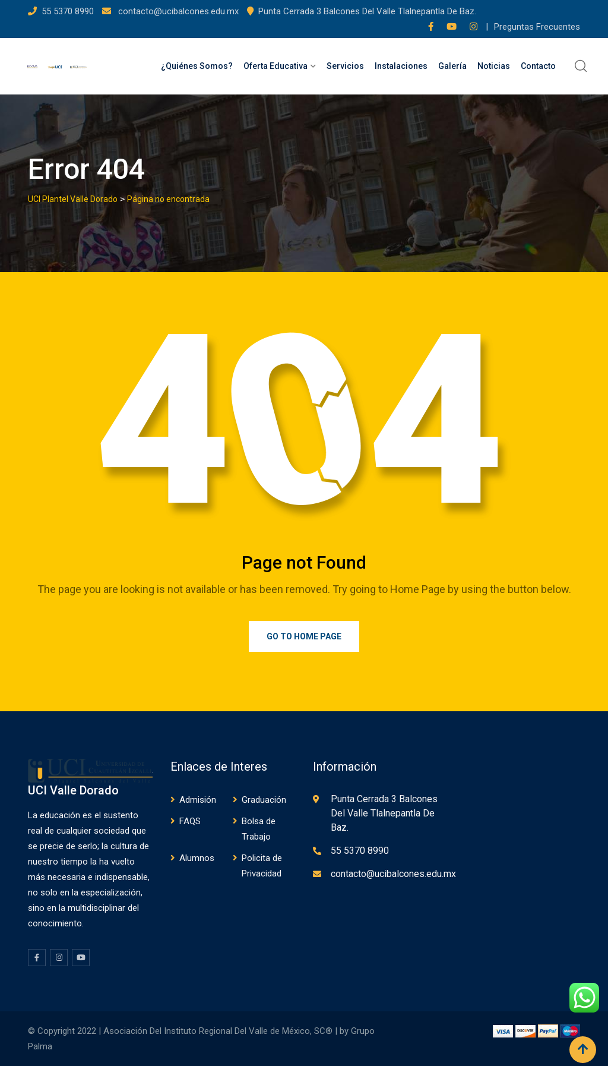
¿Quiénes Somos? (197, 66)
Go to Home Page (304, 636)
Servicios (345, 66)
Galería (452, 66)
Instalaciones (401, 66)
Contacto (538, 66)
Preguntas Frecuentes (537, 26)
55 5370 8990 (69, 11)
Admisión (197, 799)
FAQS (190, 821)
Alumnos (196, 858)
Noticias (493, 66)
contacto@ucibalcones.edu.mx (177, 11)
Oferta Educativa (275, 66)
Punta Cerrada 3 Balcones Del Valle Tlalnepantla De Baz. (367, 11)
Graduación (264, 799)
